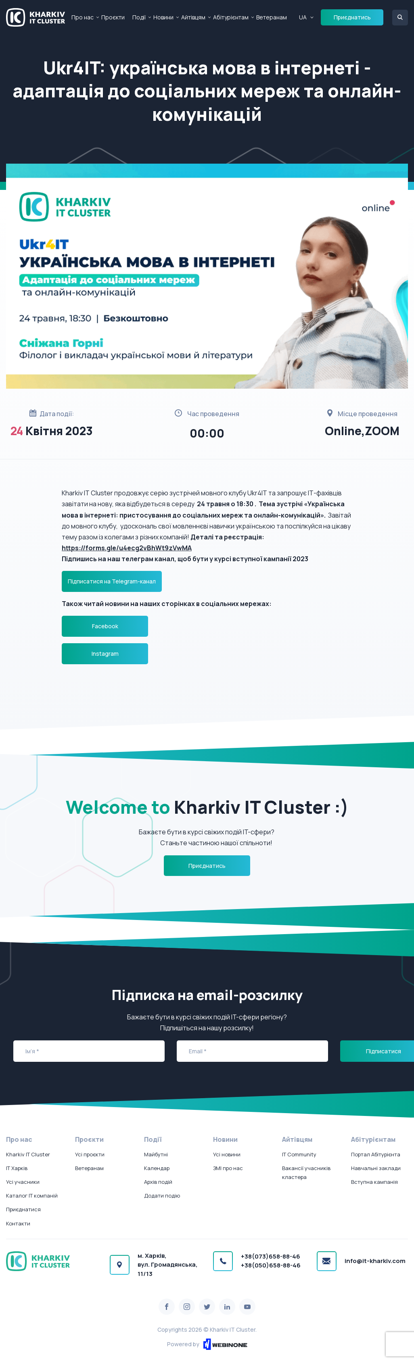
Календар (156, 1168)
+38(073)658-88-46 (270, 1256)
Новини (163, 17)
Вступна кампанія (374, 1181)
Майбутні (156, 1154)
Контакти (18, 1223)
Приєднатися (23, 1209)
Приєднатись (352, 17)
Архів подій (158, 1181)
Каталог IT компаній (32, 1195)
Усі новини (226, 1154)
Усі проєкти (90, 1154)
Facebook (105, 626)
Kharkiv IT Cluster (28, 1154)
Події (139, 17)
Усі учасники (23, 1181)
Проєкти (113, 17)
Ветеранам (271, 17)
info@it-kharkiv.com (375, 1261)
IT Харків (16, 1168)
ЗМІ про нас (228, 1168)
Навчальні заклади (376, 1168)
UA (303, 17)
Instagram (105, 653)
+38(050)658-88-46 (271, 1265)
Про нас (82, 17)
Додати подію (162, 1195)
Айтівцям (193, 17)
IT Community (299, 1154)
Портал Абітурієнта (375, 1154)
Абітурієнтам (231, 17)
